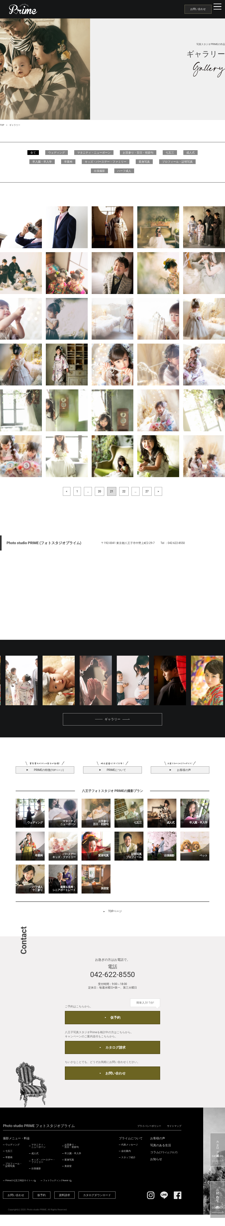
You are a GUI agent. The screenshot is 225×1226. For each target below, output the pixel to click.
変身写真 (144, 161)
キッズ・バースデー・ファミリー (105, 161)
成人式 (190, 152)
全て (33, 152)
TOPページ (115, 912)
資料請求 (72, 1206)
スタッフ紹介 (128, 1168)
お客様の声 (157, 1149)
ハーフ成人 (124, 170)
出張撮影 (99, 170)
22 (124, 491)
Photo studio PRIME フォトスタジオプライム (39, 1137)
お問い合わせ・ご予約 (217, 1200)
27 (147, 491)
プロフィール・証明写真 (177, 161)
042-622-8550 (112, 976)
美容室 (68, 1177)
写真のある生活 (160, 1156)
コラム (163, 1163)
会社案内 (126, 1162)
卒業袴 (68, 161)
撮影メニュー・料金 (16, 1149)
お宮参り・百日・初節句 (138, 152)
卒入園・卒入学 (42, 161)
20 (99, 491)
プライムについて (131, 1149)
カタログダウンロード (108, 1206)
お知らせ (156, 1170)
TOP (2, 125)
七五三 (170, 152)
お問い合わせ (194, 9)
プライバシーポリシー (147, 1137)
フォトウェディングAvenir (52, 1191)
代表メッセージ (129, 1155)
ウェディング (56, 152)
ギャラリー (112, 720)
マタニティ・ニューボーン (94, 152)
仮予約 (115, 1021)
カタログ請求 (115, 1054)
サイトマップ (174, 1137)
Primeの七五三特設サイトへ (17, 1191)
